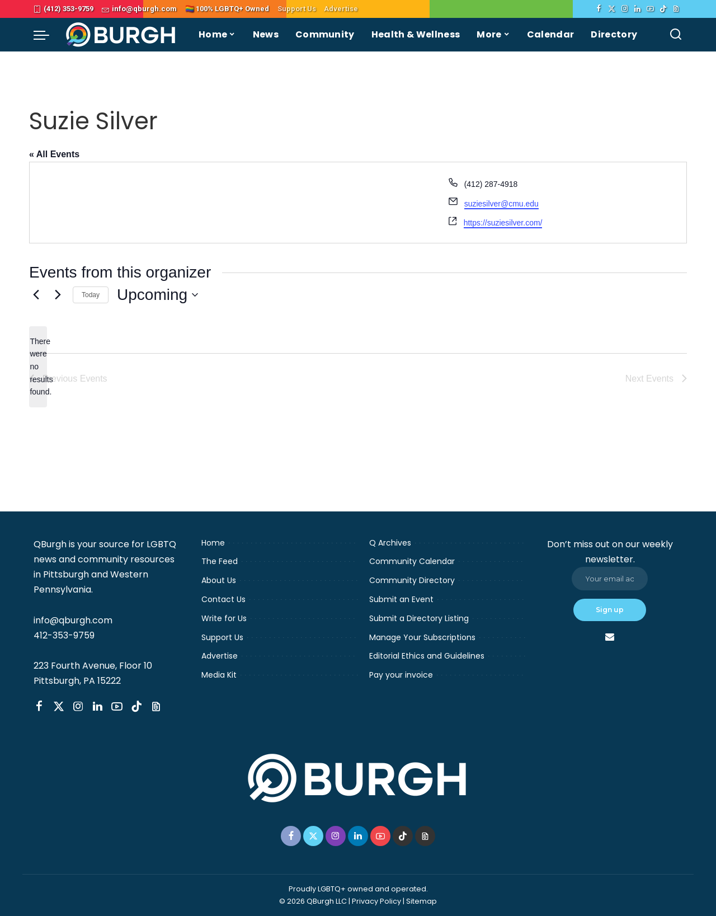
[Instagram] (624, 9)
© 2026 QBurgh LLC (313, 901)
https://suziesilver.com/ (503, 222)
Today (91, 295)
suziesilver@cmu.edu (501, 203)
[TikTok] (663, 9)
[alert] (38, 366)
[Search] (675, 34)
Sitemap (421, 901)
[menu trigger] (47, 34)
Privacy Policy (376, 901)
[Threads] (676, 9)
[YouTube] (650, 9)
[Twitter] (611, 9)
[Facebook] (598, 9)
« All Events (54, 154)
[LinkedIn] (637, 9)
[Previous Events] (36, 295)
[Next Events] (57, 295)
